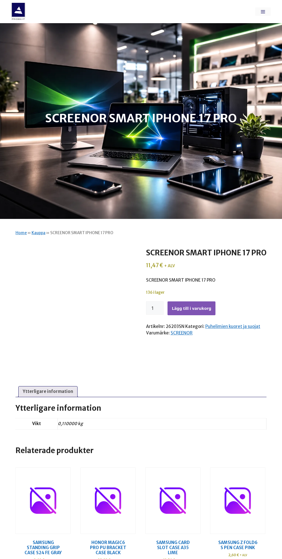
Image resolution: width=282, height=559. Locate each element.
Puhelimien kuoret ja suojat (232, 326)
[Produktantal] (155, 308)
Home (21, 232)
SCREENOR (182, 333)
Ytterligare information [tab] (48, 391)
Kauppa (38, 232)
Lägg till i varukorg (191, 308)
